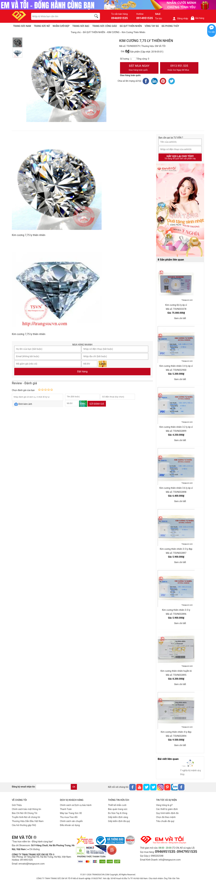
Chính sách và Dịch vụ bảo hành (75, 805)
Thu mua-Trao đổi (69, 817)
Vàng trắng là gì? (164, 805)
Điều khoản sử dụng (70, 825)
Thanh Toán (66, 809)
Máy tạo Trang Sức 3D (71, 813)
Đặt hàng (82, 371)
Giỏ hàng (197, 18)
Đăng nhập (180, 18)
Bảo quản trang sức (117, 809)
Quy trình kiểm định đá (167, 813)
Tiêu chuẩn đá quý (165, 821)
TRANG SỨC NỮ (42, 26)
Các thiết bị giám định (167, 809)
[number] (133, 59)
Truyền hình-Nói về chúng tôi (26, 817)
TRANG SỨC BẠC (80, 26)
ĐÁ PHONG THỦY (170, 26)
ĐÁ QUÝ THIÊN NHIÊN (131, 26)
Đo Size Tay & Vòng (117, 813)
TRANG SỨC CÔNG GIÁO (104, 26)
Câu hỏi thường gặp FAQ (24, 825)
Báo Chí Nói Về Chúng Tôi (24, 813)
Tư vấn (211, 32)
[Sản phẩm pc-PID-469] (180, 210)
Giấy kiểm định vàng (118, 817)
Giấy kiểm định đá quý (119, 821)
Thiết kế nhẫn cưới (117, 805)
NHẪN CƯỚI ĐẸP (61, 26)
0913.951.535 (179, 68)
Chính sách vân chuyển (71, 821)
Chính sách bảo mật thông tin (26, 809)
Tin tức (158, 18)
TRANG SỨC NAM (22, 26)
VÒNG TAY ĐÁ (152, 26)
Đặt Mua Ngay (139, 68)
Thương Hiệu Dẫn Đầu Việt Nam (28, 821)
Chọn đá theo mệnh (166, 817)
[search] (96, 16)
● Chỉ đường (33, 849)
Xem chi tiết (180, 318)
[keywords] (60, 16)
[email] (53, 787)
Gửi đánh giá (96, 404)
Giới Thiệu (17, 805)
